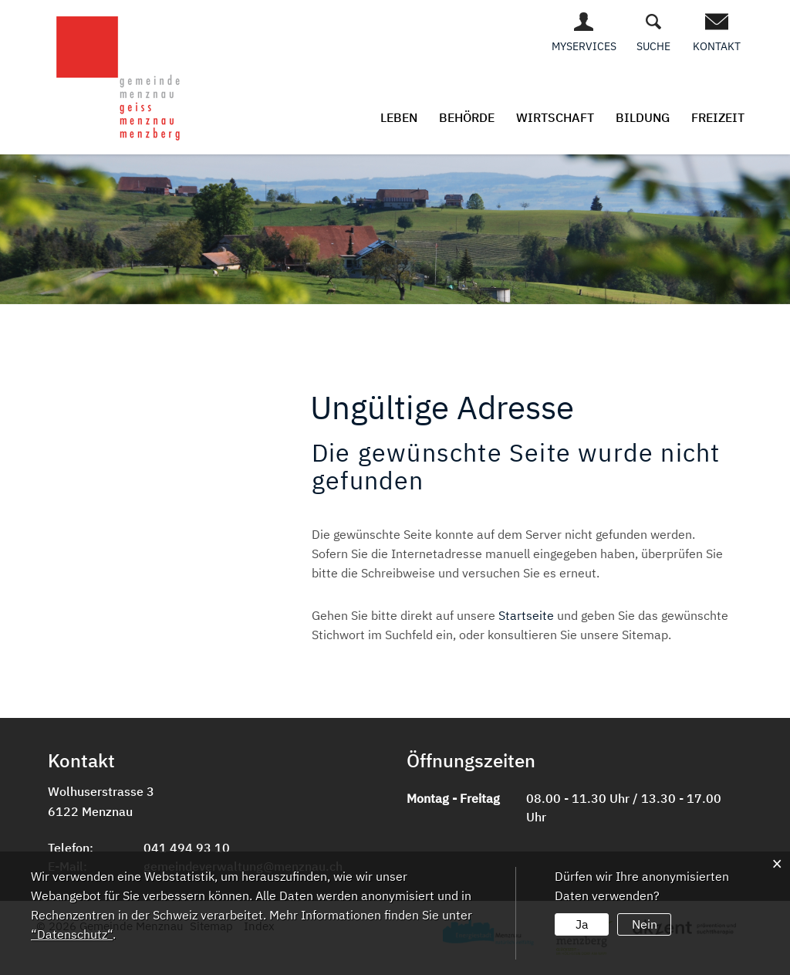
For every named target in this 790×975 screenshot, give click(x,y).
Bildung (643, 117)
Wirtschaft (555, 117)
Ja (582, 924)
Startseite (526, 615)
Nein (644, 924)
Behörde (467, 117)
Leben (398, 117)
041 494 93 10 (186, 847)
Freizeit (717, 117)
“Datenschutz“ (72, 934)
